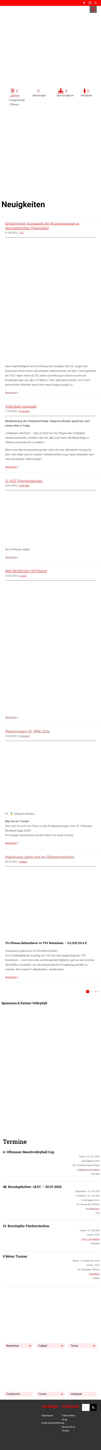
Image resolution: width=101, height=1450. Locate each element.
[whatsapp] (95, 3)
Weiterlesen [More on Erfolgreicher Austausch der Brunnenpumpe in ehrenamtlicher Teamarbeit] (11, 392)
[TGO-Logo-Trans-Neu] (14, 1405)
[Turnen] (50, 1352)
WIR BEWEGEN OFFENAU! (26, 571)
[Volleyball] (82, 1352)
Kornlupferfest (93, 1208)
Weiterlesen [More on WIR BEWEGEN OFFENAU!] (11, 717)
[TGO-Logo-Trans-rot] (13, 7)
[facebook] (84, 3)
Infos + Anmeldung (91, 1239)
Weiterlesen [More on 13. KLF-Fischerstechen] (11, 557)
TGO (21, 232)
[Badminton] (18, 1304)
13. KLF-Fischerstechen (23, 481)
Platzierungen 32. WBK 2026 (27, 731)
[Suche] (93, 1407)
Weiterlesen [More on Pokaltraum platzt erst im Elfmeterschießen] (11, 977)
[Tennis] (82, 1304)
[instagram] (90, 3)
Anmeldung (94, 1274)
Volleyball (24, 411)
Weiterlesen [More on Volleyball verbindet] (11, 467)
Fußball (23, 861)
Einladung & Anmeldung (88, 1169)
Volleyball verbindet (21, 406)
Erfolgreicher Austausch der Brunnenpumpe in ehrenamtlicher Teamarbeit (42, 225)
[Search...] (86, 1407)
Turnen (22, 575)
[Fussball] (50, 1304)
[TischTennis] (18, 1352)
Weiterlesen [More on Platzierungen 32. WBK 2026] (11, 843)
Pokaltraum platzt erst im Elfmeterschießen (39, 857)
